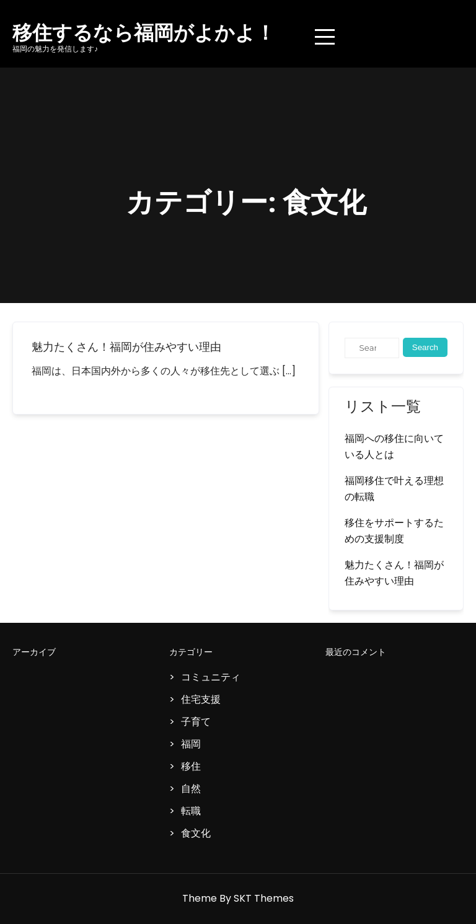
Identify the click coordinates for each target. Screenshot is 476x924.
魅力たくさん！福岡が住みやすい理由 (126, 346)
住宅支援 (201, 699)
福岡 (191, 744)
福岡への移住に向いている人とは (394, 446)
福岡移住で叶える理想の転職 (394, 488)
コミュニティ (210, 677)
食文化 (196, 833)
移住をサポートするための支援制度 (394, 531)
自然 (191, 788)
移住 (191, 766)
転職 (191, 811)
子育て (196, 722)
